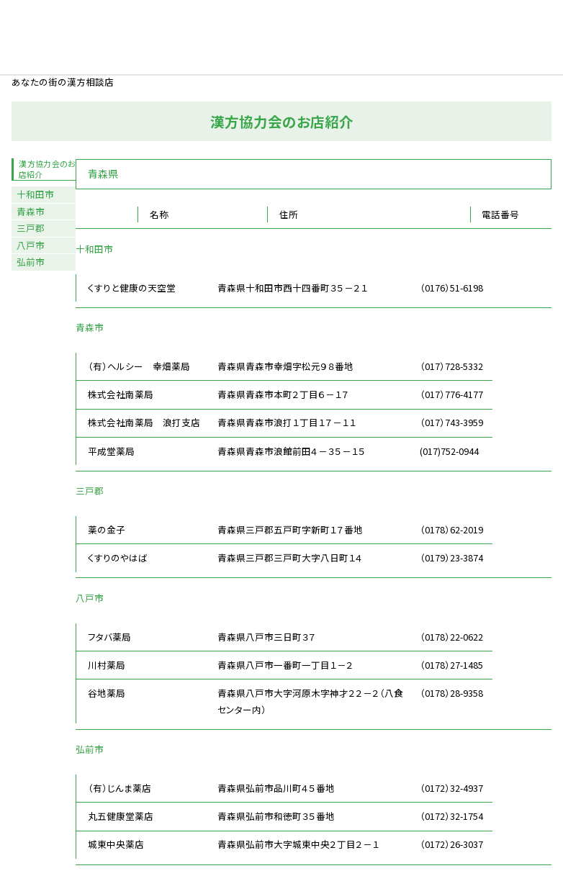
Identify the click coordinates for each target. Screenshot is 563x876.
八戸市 (31, 245)
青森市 (31, 211)
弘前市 (31, 261)
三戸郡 (31, 228)
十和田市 (35, 194)
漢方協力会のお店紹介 (47, 169)
